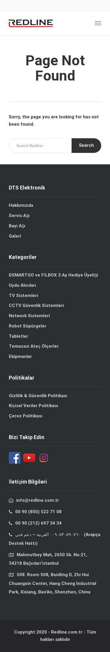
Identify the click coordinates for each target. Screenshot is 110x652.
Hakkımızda (21, 205)
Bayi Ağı (17, 225)
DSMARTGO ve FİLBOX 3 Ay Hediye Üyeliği (53, 275)
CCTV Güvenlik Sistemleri (36, 305)
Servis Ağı (19, 215)
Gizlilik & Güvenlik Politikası (38, 395)
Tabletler (18, 336)
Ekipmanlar (20, 356)
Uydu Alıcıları (22, 285)
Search (86, 145)
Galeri (15, 236)
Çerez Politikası (25, 416)
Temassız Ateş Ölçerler (34, 346)
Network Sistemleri (29, 315)
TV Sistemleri (23, 295)
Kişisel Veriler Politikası (33, 405)
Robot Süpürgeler (27, 326)
